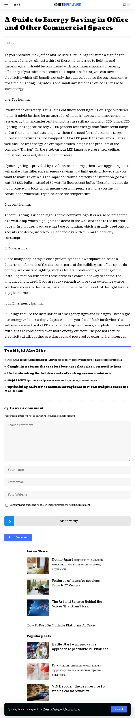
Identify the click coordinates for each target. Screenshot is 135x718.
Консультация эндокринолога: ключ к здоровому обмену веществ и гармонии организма (64, 360)
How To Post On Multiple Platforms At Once (61, 625)
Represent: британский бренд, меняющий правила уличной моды (52, 380)
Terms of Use (72, 709)
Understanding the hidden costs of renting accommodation (59, 373)
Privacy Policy (51, 709)
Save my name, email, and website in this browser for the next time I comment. (50, 505)
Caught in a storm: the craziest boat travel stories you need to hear (64, 367)
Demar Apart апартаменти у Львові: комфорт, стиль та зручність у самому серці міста (77, 564)
